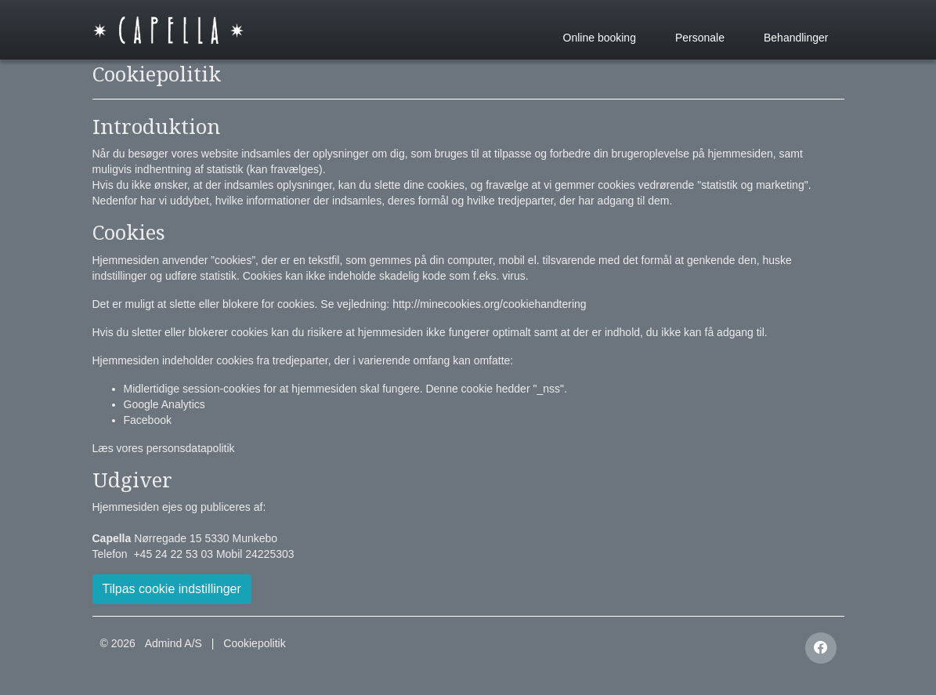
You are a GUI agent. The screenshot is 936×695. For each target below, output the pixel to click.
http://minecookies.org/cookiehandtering (489, 304)
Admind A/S (173, 643)
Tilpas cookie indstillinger (172, 588)
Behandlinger (796, 37)
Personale (700, 37)
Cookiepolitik (254, 643)
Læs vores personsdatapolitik (163, 448)
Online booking (599, 37)
